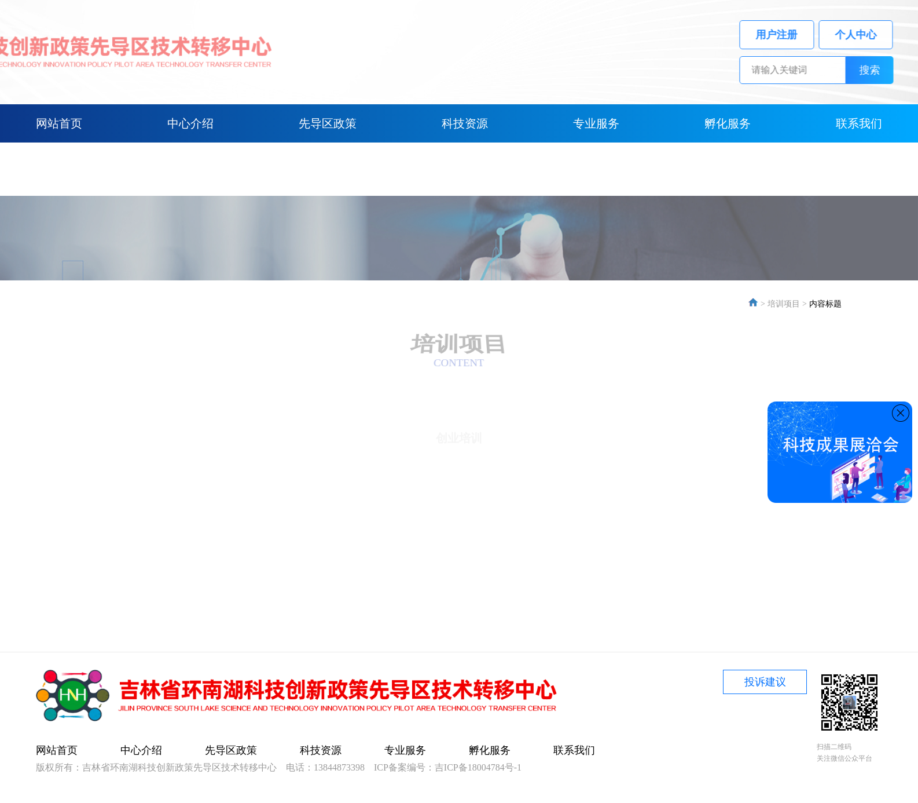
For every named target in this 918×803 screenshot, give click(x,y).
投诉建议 (765, 682)
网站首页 (59, 123)
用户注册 (788, 35)
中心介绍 (190, 123)
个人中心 (867, 35)
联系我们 (859, 123)
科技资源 (465, 123)
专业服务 (596, 123)
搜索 (881, 70)
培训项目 (784, 304)
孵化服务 (727, 123)
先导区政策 (328, 123)
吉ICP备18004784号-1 (478, 767)
